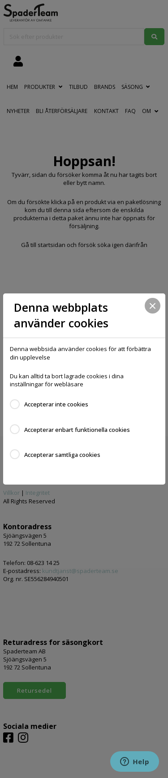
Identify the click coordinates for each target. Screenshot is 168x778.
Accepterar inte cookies (56, 404)
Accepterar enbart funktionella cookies (77, 430)
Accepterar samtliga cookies (62, 455)
